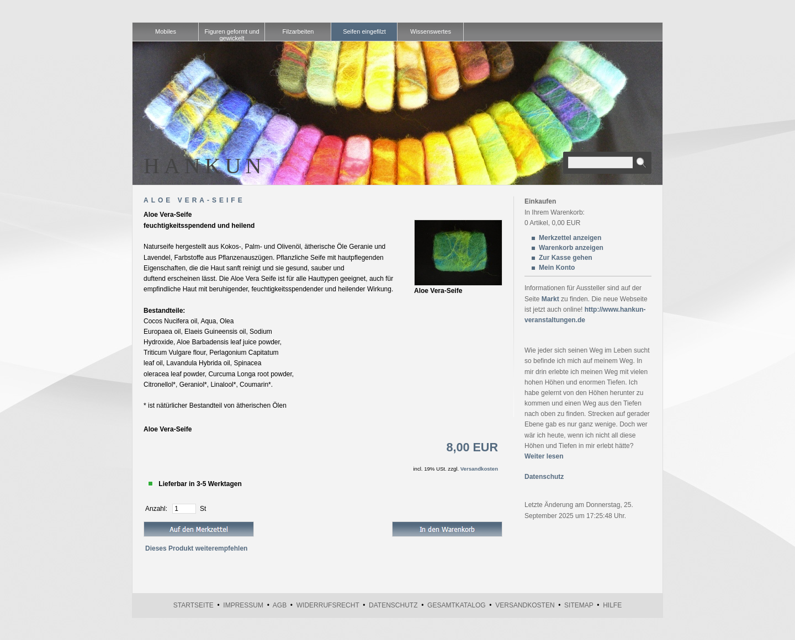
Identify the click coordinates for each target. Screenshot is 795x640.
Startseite (193, 605)
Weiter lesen (543, 456)
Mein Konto (557, 267)
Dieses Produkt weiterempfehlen (196, 548)
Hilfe (612, 605)
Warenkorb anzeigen (571, 248)
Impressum (243, 605)
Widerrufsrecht (327, 605)
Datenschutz (544, 477)
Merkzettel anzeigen (570, 238)
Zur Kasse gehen (565, 258)
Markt (550, 299)
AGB (280, 605)
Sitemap (578, 605)
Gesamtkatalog (456, 605)
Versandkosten (479, 469)
